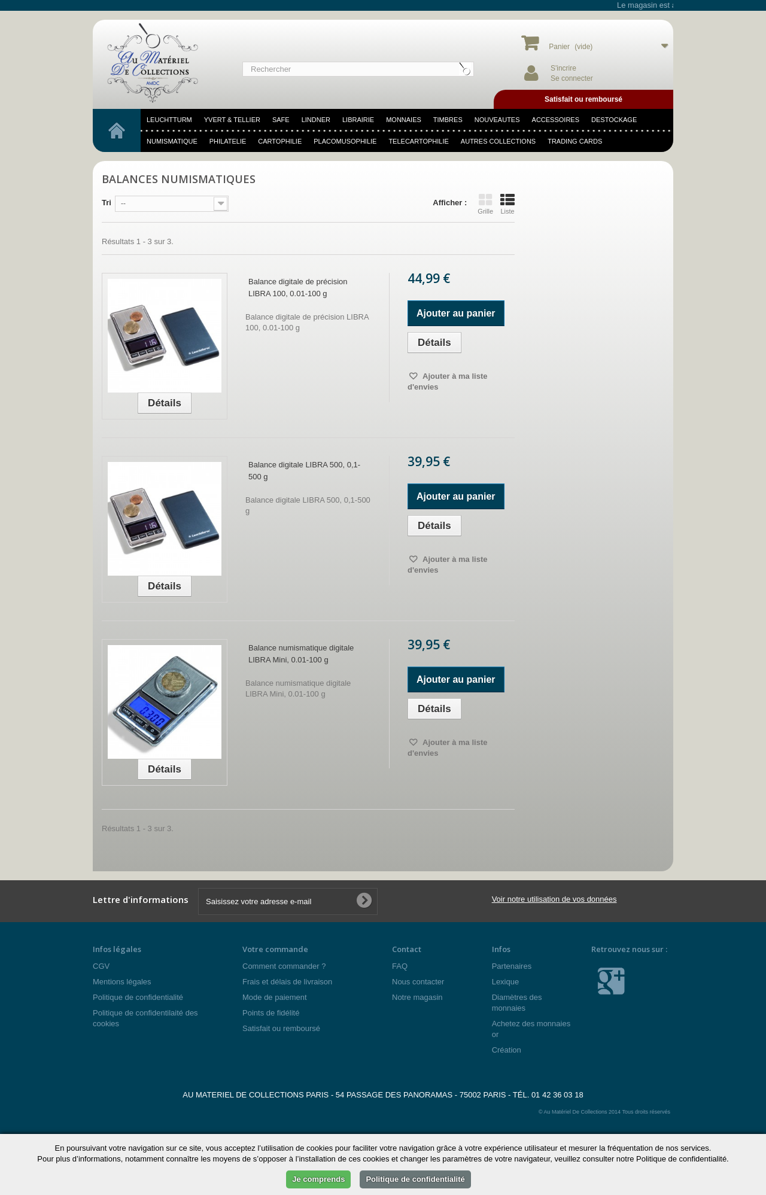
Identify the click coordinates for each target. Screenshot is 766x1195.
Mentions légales (122, 981)
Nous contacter (418, 981)
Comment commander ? (284, 966)
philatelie (228, 141)
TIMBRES (448, 119)
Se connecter (572, 78)
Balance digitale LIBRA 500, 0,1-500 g (304, 470)
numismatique (172, 141)
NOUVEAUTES (497, 119)
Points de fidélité (270, 1012)
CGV (101, 966)
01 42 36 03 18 (557, 1094)
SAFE (281, 119)
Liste (507, 204)
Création (506, 1049)
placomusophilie (345, 141)
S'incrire (563, 68)
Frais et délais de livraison (287, 981)
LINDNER (316, 119)
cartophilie (280, 141)
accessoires (555, 119)
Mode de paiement (274, 997)
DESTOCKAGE (614, 119)
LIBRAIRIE (358, 119)
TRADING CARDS (575, 141)
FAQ (400, 966)
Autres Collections (498, 141)
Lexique (505, 981)
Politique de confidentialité (138, 997)
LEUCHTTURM (169, 119)
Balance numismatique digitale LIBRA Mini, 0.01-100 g (301, 653)
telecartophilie (418, 141)
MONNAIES (403, 119)
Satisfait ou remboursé (281, 1028)
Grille (485, 204)
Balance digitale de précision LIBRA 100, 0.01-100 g (298, 287)
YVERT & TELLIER (232, 119)
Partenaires (511, 966)
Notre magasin (417, 997)
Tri (106, 202)
